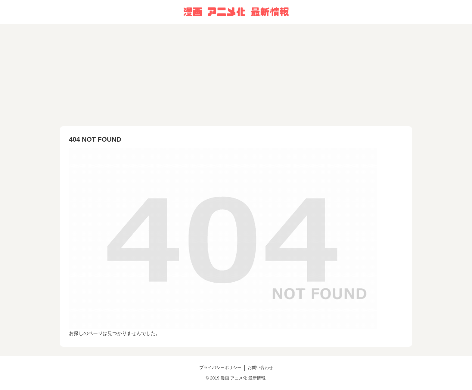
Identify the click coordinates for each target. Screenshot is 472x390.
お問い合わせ (260, 367)
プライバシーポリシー (220, 367)
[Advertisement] (236, 75)
